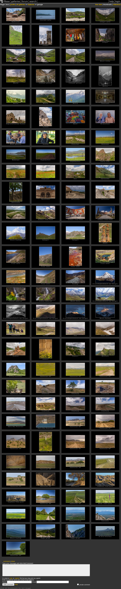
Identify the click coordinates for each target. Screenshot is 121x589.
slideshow (117, 4)
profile (12, 4)
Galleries (31, 4)
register (17, 578)
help (16, 584)
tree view (98, 4)
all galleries (20, 4)
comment (6, 561)
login (11, 578)
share (13, 561)
